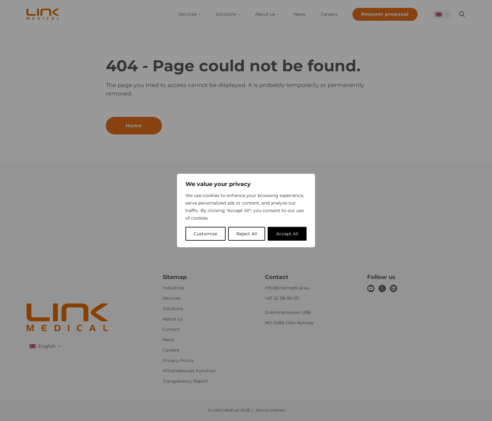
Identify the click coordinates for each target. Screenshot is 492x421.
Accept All (287, 234)
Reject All (246, 234)
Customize (205, 234)
